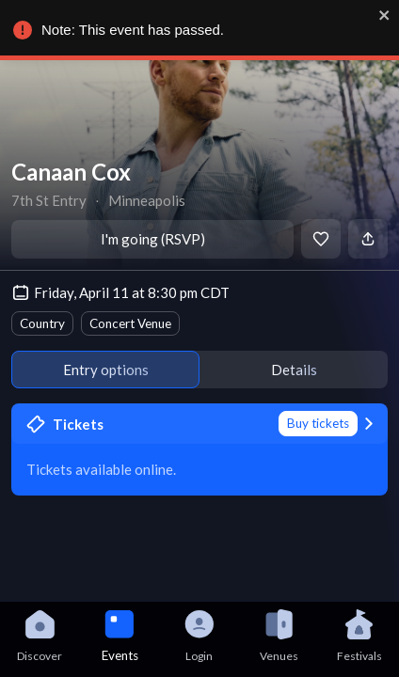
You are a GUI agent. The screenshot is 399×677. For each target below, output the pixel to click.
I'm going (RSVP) (153, 238)
